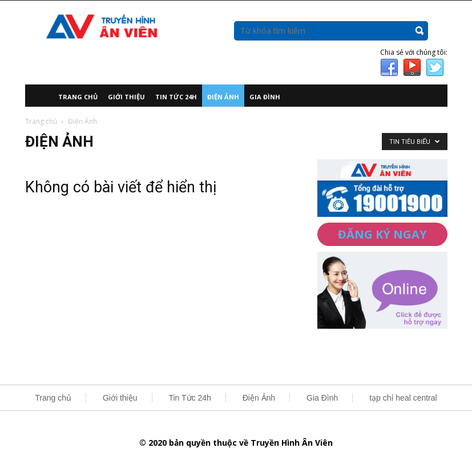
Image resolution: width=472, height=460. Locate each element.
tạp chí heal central (403, 397)
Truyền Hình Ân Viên (292, 442)
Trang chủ (78, 96)
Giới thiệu (126, 96)
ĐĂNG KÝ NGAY (382, 234)
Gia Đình (264, 96)
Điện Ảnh (223, 96)
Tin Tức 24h (176, 96)
